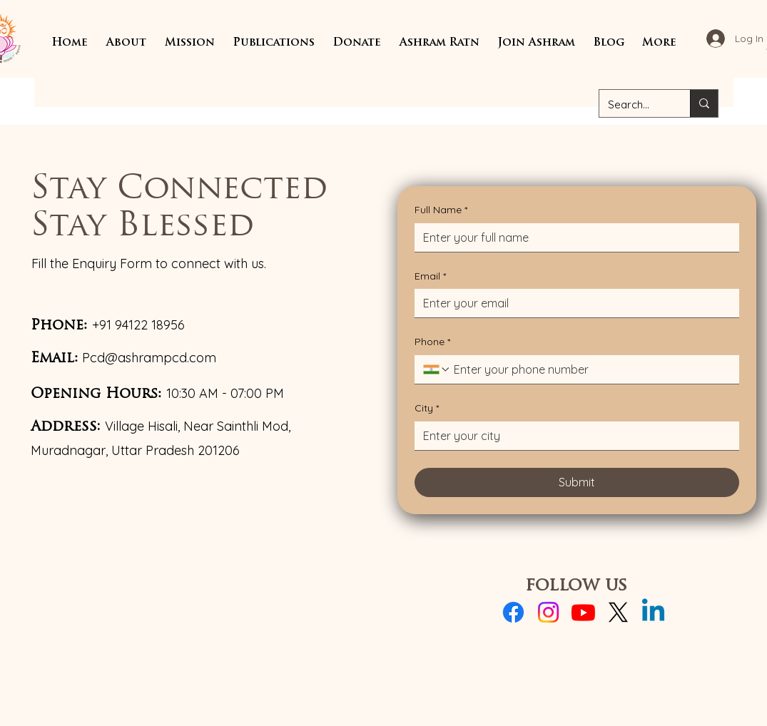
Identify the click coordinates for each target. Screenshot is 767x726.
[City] (573, 435)
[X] (618, 612)
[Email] (573, 303)
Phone (432, 342)
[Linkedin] (653, 612)
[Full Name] (573, 237)
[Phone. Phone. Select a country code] (436, 369)
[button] (126, 43)
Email (430, 277)
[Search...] (634, 105)
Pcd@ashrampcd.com (149, 357)
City (427, 409)
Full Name (441, 210)
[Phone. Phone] (591, 369)
